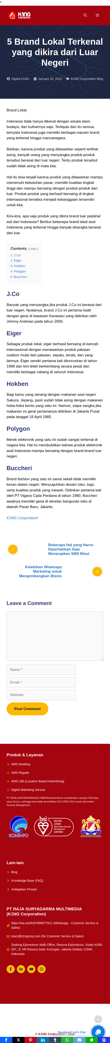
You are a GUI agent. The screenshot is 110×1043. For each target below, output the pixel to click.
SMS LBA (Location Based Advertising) (37, 781)
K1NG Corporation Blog (87, 79)
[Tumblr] (55, 1040)
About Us (78, 1019)
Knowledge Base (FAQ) (27, 880)
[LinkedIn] (43, 1040)
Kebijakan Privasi (24, 889)
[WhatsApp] (67, 1040)
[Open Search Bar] (85, 15)
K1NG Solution (35, 1019)
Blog (14, 872)
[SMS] (92, 1040)
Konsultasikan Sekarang (40, 1026)
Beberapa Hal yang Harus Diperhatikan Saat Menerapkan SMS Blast (71, 549)
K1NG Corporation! (22, 518)
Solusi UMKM (59, 1019)
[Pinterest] (30, 1040)
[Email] (79, 1040)
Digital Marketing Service (28, 789)
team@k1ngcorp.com (25, 936)
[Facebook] (6, 1040)
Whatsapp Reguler (74, 1026)
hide (33, 248)
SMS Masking (20, 764)
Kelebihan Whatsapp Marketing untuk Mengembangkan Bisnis (40, 571)
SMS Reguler (20, 772)
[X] (18, 1040)
